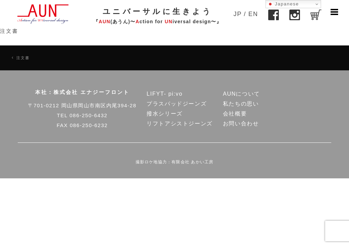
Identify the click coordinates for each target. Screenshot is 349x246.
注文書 (9, 31)
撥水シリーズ (165, 114)
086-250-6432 (88, 115)
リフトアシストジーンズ (180, 123)
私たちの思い (241, 104)
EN (253, 14)
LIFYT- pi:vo (164, 94)
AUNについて (241, 94)
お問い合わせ (241, 123)
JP (237, 14)
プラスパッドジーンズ (177, 104)
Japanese (283, 4)
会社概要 (235, 114)
